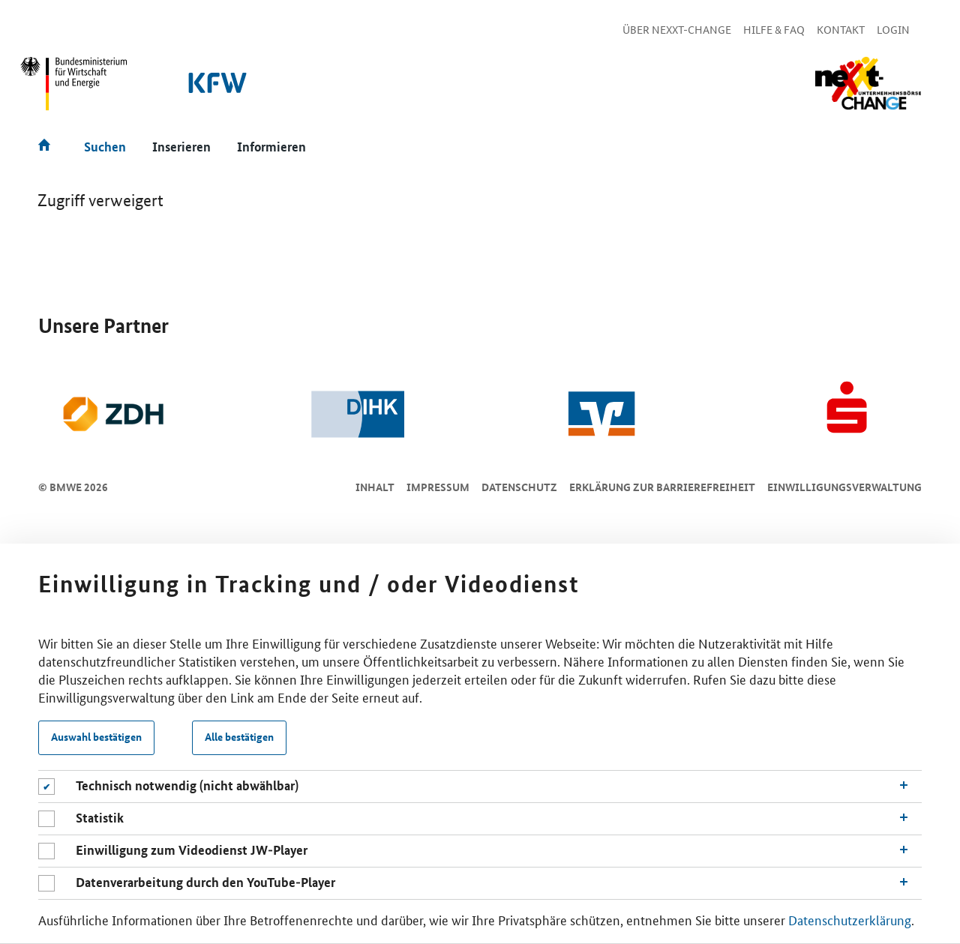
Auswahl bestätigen (96, 737)
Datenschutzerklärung (849, 920)
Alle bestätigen (239, 737)
